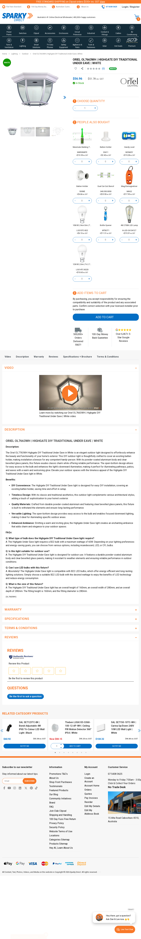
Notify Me (24, 746)
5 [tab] (72, 752)
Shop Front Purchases (60, 782)
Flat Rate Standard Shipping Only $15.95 (20, 7)
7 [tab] (81, 752)
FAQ (51, 806)
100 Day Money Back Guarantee (42, 7)
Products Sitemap (58, 843)
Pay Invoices (91, 798)
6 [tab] (77, 752)
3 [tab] (64, 752)
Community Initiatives (60, 798)
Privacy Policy (56, 823)
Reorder (88, 802)
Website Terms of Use (60, 831)
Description (22, 356)
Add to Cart (105, 317)
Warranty (39, 356)
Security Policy (57, 827)
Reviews (53, 356)
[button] (9, 30)
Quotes (88, 793)
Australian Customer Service (65, 7)
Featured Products (58, 790)
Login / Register (131, 6)
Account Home (91, 785)
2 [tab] (59, 752)
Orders (87, 789)
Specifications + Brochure (77, 356)
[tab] (7, 357)
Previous (1, 730)
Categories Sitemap (59, 839)
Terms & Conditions (108, 356)
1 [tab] (55, 752)
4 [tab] (68, 752)
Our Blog (53, 794)
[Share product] (82, 68)
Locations (54, 835)
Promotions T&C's (58, 774)
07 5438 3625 (115, 774)
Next (139, 730)
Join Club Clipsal (57, 810)
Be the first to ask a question (25, 696)
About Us (83, 7)
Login (87, 774)
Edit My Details (92, 806)
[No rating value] (94, 68)
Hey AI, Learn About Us (61, 847)
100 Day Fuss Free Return (62, 819)
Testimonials (55, 786)
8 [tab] (85, 752)
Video (8, 356)
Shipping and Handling (60, 815)
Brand (52, 802)
